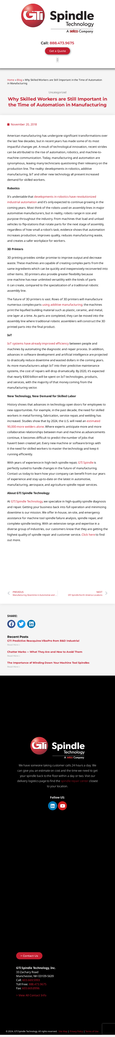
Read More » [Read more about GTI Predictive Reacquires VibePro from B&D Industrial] (13, 644)
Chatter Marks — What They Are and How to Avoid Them (44, 651)
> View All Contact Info (31, 995)
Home (10, 80)
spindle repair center (74, 781)
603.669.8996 (31, 988)
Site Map (63, 1031)
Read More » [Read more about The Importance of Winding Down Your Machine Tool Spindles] (13, 666)
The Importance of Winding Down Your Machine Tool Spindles (48, 662)
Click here (88, 535)
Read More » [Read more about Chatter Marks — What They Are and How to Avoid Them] (13, 656)
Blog (19, 80)
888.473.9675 (62, 43)
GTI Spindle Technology (26, 501)
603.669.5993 (31, 980)
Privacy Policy (76, 1031)
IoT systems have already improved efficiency (38, 343)
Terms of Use (91, 1031)
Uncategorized (58, 92)
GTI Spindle (85, 462)
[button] (57, 60)
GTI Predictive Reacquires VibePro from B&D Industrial (43, 640)
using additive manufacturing (62, 305)
